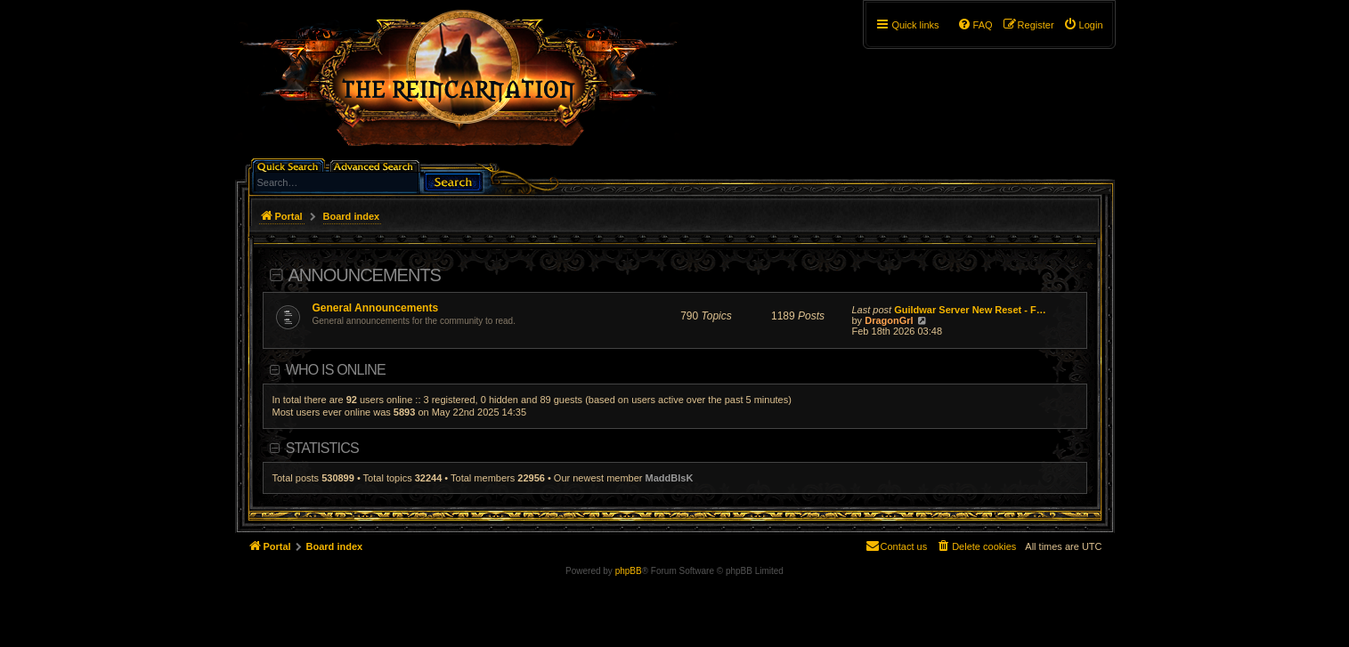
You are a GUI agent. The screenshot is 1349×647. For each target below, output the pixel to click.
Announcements (364, 275)
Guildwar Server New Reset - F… (970, 309)
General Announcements (376, 308)
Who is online (336, 369)
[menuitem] (1083, 25)
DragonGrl (889, 320)
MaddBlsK (670, 478)
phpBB (628, 571)
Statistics (322, 448)
